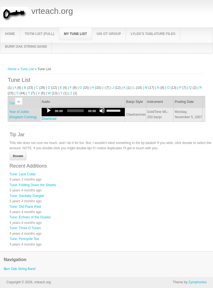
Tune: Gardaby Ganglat (26, 196)
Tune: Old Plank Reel (25, 207)
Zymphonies (198, 282)
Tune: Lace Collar (22, 174)
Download (49, 119)
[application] (83, 112)
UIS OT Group (109, 34)
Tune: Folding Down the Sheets (32, 185)
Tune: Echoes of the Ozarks (29, 217)
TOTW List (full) (39, 34)
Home (10, 34)
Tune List (27, 69)
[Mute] (102, 110)
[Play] (49, 110)
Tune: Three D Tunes (25, 228)
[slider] (75, 110)
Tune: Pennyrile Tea (24, 239)
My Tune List (75, 34)
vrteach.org (52, 11)
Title (15, 103)
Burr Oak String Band (26, 47)
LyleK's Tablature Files (153, 34)
